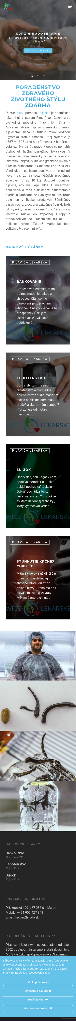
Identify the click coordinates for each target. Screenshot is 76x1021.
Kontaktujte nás (38, 51)
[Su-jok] (38, 486)
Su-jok (11, 875)
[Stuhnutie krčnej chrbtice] (38, 577)
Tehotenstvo (16, 864)
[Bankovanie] (38, 300)
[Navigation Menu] (70, 6)
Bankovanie (15, 853)
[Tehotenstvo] (38, 394)
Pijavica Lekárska (29, 262)
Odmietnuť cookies (38, 990)
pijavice (45, 113)
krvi (22, 113)
